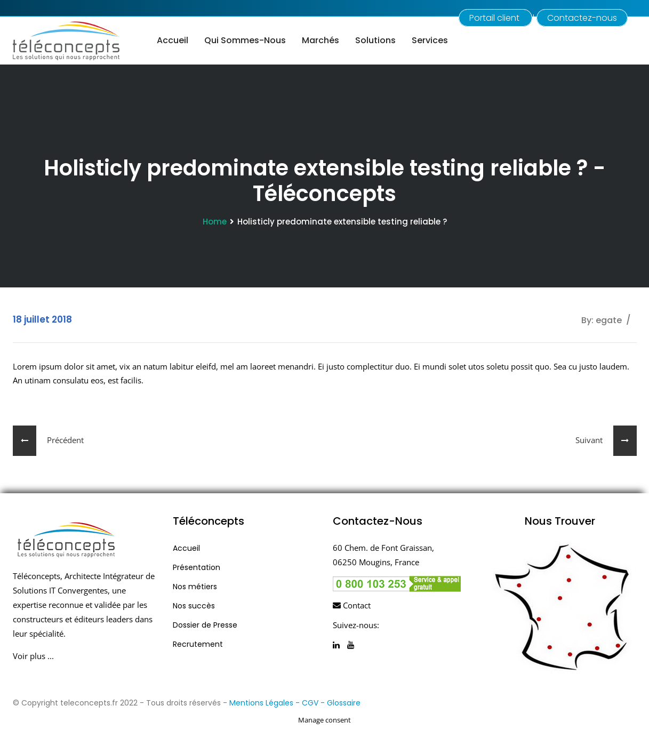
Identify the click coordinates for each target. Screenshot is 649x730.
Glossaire (343, 702)
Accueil (172, 40)
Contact (352, 605)
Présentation (196, 567)
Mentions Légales (261, 702)
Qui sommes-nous (245, 40)
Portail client (495, 18)
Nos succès (194, 605)
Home (215, 221)
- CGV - (311, 702)
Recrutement (198, 644)
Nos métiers (195, 586)
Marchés (320, 40)
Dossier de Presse (205, 625)
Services (430, 40)
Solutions (375, 40)
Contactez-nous (582, 18)
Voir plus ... (33, 656)
